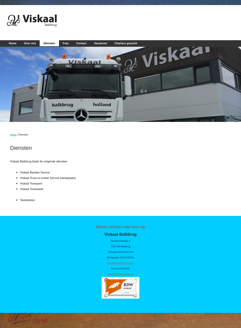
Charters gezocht (125, 43)
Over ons (30, 43)
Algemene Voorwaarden (120, 274)
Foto (66, 43)
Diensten (49, 43)
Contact (81, 43)
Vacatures (100, 43)
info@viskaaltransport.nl (120, 263)
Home (13, 43)
